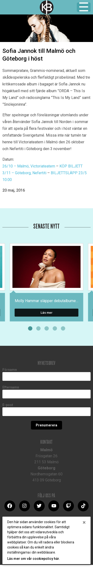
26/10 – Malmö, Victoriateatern (28, 166)
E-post (7, 405)
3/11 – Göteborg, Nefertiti (24, 173)
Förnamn (9, 369)
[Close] (84, 522)
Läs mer (46, 312)
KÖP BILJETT (71, 166)
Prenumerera (46, 425)
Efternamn (10, 387)
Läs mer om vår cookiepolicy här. (33, 559)
